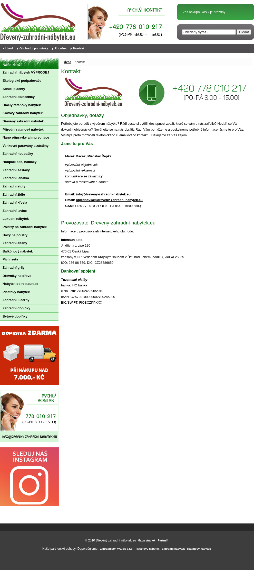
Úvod (67, 62)
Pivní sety (10, 259)
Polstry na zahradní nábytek (25, 227)
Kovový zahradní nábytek (23, 113)
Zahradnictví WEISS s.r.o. (116, 548)
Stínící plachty (14, 89)
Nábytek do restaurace (20, 284)
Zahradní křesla (15, 202)
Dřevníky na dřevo (17, 276)
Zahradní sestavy (16, 170)
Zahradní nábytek (173, 548)
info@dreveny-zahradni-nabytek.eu (103, 194)
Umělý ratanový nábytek (22, 105)
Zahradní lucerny (16, 300)
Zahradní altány (15, 243)
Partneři (163, 540)
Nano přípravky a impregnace (26, 137)
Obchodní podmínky (33, 48)
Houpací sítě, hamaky (19, 162)
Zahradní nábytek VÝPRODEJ (26, 72)
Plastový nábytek (16, 292)
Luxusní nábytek (16, 219)
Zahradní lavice (15, 211)
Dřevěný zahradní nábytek (23, 121)
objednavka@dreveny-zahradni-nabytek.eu (109, 200)
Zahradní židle (14, 194)
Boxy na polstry (15, 235)
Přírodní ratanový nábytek (23, 129)
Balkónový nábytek (18, 251)
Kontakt (78, 48)
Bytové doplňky (15, 316)
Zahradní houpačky (18, 154)
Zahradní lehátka (16, 178)
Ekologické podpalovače (22, 81)
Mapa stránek (146, 540)
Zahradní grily (14, 267)
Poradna (60, 48)
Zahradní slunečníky (19, 97)
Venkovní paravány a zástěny (25, 146)
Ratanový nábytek (147, 548)
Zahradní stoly (14, 186)
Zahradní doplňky (16, 308)
